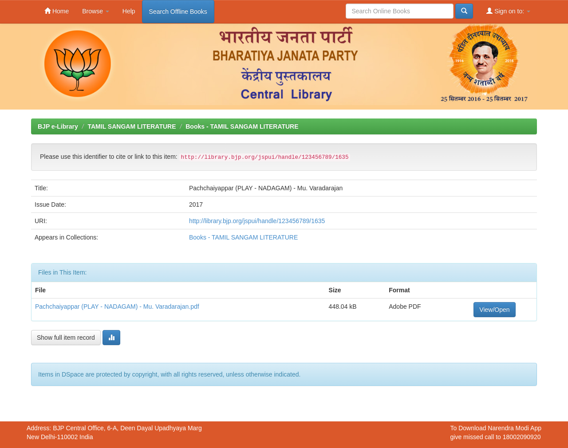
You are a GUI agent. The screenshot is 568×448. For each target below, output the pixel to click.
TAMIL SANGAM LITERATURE (131, 126)
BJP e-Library (58, 126)
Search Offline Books (178, 11)
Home (56, 11)
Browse (95, 11)
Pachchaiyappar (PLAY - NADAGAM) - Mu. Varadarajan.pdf (117, 306)
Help (128, 11)
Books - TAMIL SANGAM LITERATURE (241, 126)
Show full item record (66, 337)
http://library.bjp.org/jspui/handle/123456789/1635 (257, 220)
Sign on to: (508, 11)
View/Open (494, 309)
